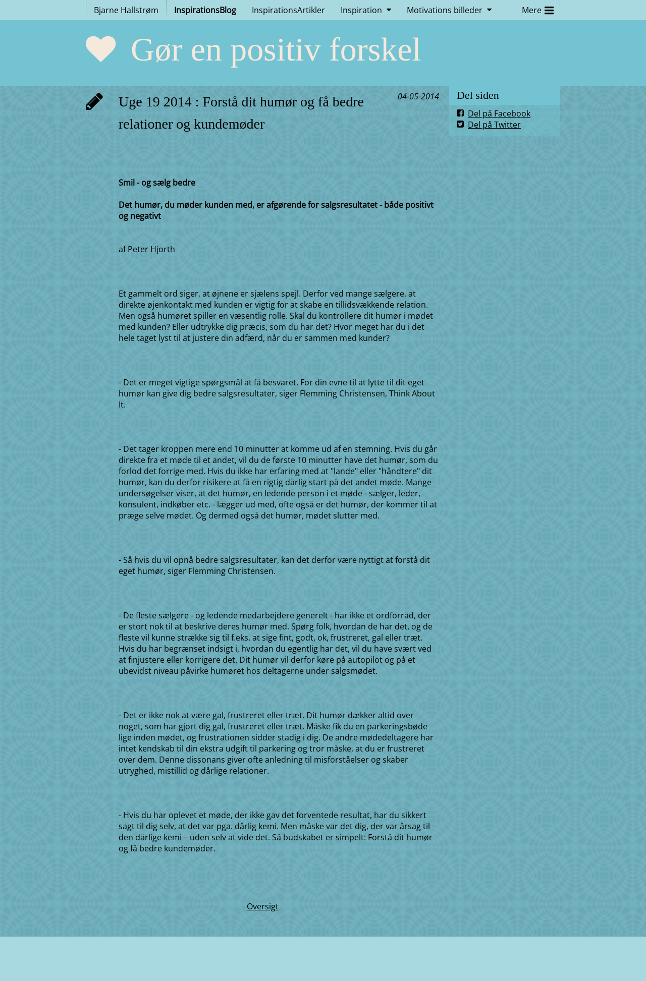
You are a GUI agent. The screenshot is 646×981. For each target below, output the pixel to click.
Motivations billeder (444, 10)
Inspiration (361, 10)
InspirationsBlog (205, 10)
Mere (538, 8)
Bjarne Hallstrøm (126, 10)
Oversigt (263, 906)
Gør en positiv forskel (276, 49)
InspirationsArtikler (288, 10)
